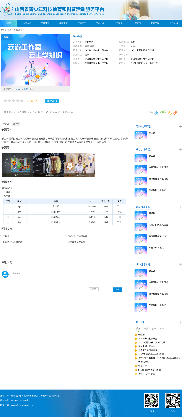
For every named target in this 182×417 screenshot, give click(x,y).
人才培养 (118, 23)
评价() (68, 112)
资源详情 (18, 30)
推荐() (24, 112)
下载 (119, 206)
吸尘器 (6, 236)
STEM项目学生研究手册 (149, 370)
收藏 (154, 328)
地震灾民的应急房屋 (77, 236)
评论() (38, 112)
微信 (152, 410)
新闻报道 (63, 23)
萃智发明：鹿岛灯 (76, 242)
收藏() (9, 112)
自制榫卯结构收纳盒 (12, 242)
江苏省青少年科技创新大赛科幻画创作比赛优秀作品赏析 (159, 360)
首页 (9, 23)
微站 (173, 410)
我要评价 (52, 101)
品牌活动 (27, 23)
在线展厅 (82, 23)
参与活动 (173, 23)
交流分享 (100, 23)
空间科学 (142, 366)
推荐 (146, 328)
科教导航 (137, 23)
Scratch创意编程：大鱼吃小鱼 (152, 342)
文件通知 (45, 23)
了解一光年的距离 (146, 374)
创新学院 (155, 23)
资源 (9, 30)
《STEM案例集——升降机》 (151, 354)
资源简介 (6, 129)
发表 (117, 289)
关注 (138, 328)
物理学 (16, 124)
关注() (53, 112)
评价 (161, 328)
